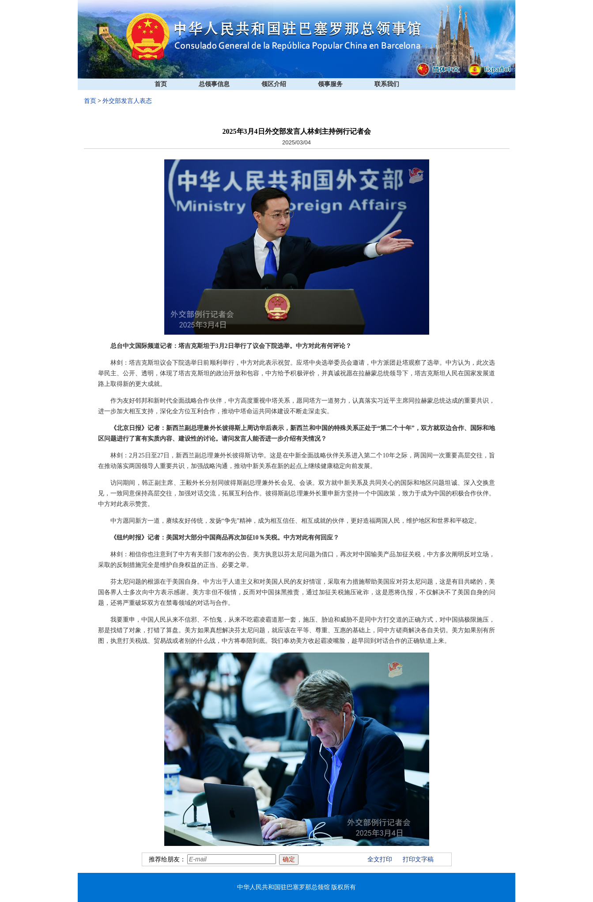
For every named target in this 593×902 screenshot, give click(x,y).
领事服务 (330, 84)
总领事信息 (214, 84)
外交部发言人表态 (127, 101)
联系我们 (386, 84)
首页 (161, 84)
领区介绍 (273, 84)
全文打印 (379, 859)
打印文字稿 (418, 859)
